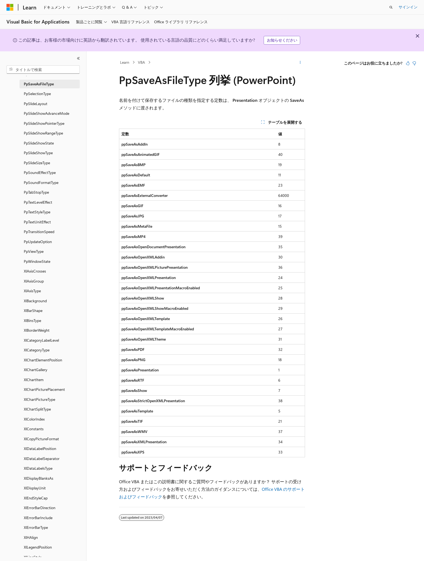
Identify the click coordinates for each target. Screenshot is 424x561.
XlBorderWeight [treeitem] (36, 330)
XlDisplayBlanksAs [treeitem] (38, 478)
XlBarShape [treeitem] (33, 310)
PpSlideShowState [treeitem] (39, 143)
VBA (141, 62)
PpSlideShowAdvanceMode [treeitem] (46, 113)
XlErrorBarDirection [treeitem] (39, 507)
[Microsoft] (10, 7)
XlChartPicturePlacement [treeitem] (44, 389)
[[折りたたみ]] (78, 58)
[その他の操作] (300, 62)
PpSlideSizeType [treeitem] (37, 162)
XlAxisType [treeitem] (32, 290)
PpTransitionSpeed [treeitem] (39, 231)
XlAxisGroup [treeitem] (34, 281)
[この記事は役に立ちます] (408, 63)
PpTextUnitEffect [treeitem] (37, 221)
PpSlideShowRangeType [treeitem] (43, 133)
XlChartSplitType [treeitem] (37, 409)
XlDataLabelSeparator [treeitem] (41, 458)
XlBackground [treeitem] (35, 300)
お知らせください (282, 40)
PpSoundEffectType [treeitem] (40, 172)
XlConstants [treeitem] (34, 428)
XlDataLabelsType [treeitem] (38, 468)
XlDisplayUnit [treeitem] (35, 488)
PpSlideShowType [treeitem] (38, 152)
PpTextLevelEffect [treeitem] (38, 202)
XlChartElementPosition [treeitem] (43, 359)
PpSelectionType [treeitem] (37, 93)
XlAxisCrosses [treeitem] (35, 271)
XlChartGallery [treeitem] (35, 369)
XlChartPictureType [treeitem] (39, 399)
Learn (124, 62)
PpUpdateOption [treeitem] (38, 241)
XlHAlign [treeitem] (31, 537)
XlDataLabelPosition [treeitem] (40, 448)
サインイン (408, 6)
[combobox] (43, 69)
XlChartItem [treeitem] (34, 379)
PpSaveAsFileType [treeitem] (39, 83)
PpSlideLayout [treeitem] (35, 103)
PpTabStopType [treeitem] (36, 192)
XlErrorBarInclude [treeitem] (38, 517)
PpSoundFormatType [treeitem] (41, 182)
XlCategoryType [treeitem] (36, 349)
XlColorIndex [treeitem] (34, 419)
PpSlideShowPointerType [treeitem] (44, 123)
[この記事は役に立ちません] (414, 63)
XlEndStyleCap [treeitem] (36, 497)
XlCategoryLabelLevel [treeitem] (41, 340)
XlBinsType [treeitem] (32, 320)
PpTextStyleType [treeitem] (37, 211)
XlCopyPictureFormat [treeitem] (41, 438)
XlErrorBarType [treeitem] (36, 527)
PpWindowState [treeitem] (37, 261)
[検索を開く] (391, 7)
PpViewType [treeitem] (34, 251)
